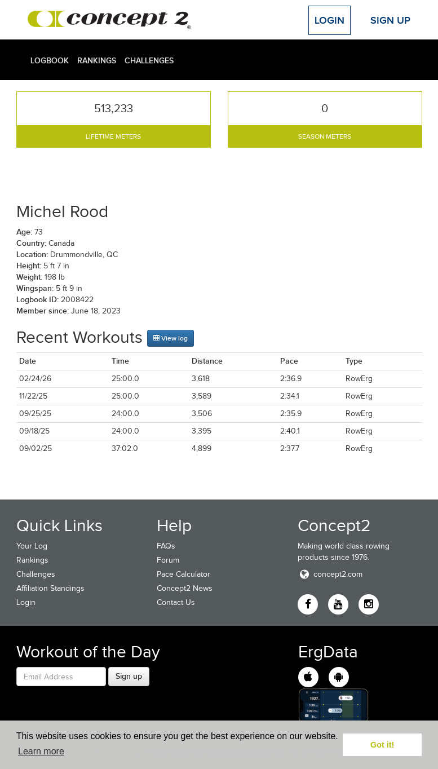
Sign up (129, 675)
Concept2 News (185, 588)
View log (170, 338)
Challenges (149, 60)
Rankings (96, 60)
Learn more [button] (41, 751)
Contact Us (176, 602)
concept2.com (330, 574)
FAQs (166, 546)
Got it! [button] (382, 744)
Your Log (31, 546)
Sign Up (390, 20)
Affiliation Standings (50, 588)
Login (329, 20)
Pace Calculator (183, 574)
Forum (168, 560)
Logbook (49, 60)
